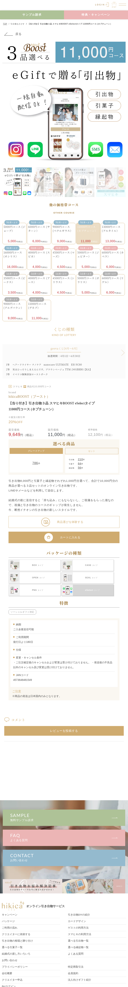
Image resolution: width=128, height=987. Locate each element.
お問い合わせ (64, 857)
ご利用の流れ (9, 927)
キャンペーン (9, 914)
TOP (5, 24)
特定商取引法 (75, 966)
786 (35, 463)
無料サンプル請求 (64, 817)
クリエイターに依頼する (16, 934)
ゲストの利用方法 (78, 927)
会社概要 (7, 973)
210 (80, 459)
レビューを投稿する (64, 730)
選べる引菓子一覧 (12, 947)
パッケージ (8, 921)
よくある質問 (64, 837)
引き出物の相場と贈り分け (17, 940)
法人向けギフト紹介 (79, 979)
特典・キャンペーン (96, 14)
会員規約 (73, 973)
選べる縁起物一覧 (78, 947)
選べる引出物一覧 (78, 940)
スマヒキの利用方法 (79, 934)
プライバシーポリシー (15, 966)
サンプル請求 (32, 14)
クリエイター (12, 979)
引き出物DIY (79, 914)
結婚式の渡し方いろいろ (16, 953)
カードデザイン (77, 921)
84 (79, 463)
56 (79, 467)
